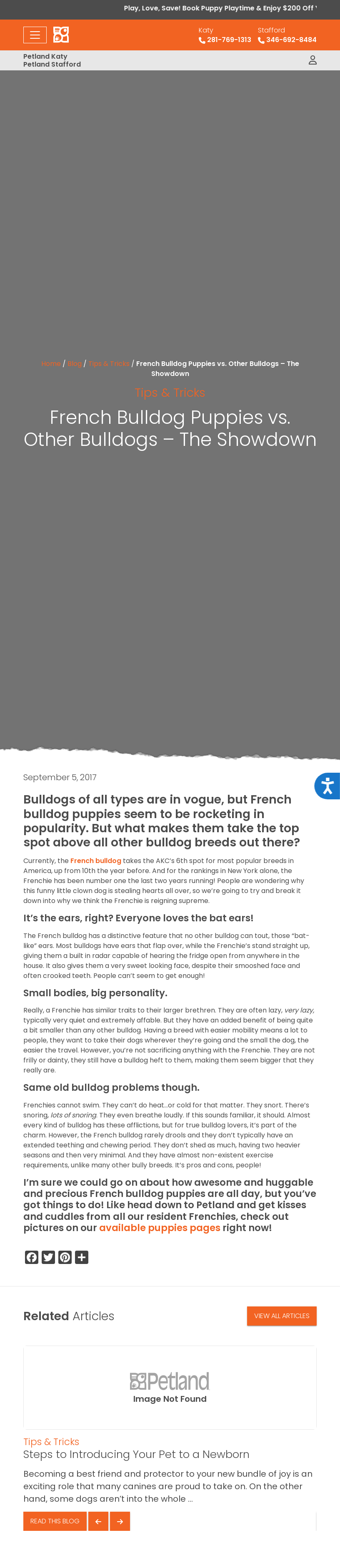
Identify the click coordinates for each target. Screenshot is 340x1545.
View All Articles (282, 1316)
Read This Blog (55, 1521)
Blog (75, 363)
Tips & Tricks (109, 363)
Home (51, 363)
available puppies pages (159, 1227)
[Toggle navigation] (35, 35)
